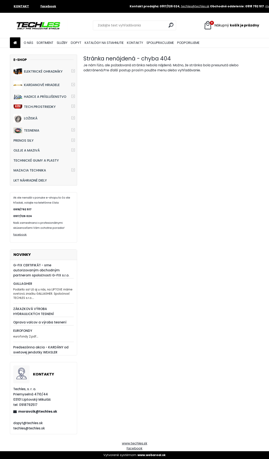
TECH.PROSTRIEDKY (34, 106)
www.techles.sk (134, 443)
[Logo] (39, 25)
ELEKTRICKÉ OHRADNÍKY (38, 71)
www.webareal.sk (151, 455)
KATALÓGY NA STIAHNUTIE (104, 43)
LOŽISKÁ (25, 118)
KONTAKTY (135, 43)
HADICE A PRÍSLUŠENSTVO (39, 96)
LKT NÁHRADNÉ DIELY (30, 180)
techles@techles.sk (195, 6)
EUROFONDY (22, 330)
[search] (171, 25)
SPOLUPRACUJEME (160, 43)
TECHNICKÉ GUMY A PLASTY (36, 160)
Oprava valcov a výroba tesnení (39, 322)
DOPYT (76, 43)
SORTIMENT (45, 43)
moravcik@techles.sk (37, 411)
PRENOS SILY (23, 140)
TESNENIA (26, 130)
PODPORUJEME (188, 43)
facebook (20, 235)
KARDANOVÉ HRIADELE (36, 85)
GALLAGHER (22, 283)
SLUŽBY (62, 43)
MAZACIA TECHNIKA (29, 170)
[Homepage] (15, 43)
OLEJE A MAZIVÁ (26, 150)
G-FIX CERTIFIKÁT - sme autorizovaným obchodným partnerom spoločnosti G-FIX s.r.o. (41, 270)
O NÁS (28, 43)
